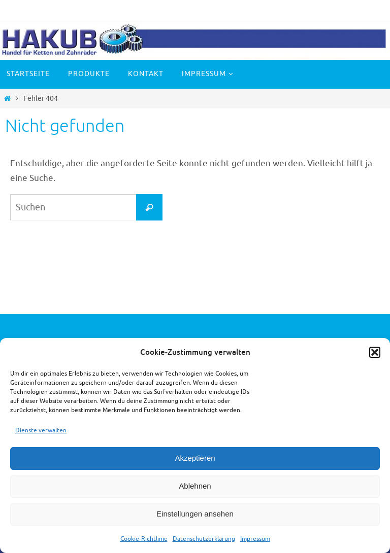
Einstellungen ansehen (195, 513)
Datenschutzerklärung (204, 539)
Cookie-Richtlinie (144, 539)
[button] (375, 352)
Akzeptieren (195, 458)
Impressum (255, 539)
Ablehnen (195, 486)
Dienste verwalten (41, 430)
